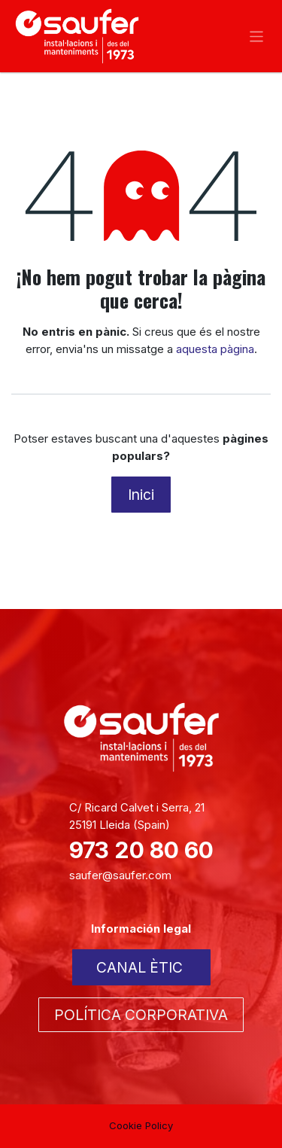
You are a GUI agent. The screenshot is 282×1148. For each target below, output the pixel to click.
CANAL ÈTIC (141, 967)
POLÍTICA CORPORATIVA (141, 1015)
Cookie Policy (141, 1125)
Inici (141, 495)
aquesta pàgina (215, 349)
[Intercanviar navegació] (256, 35)
